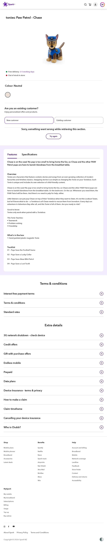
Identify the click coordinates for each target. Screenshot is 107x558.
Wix (39, 480)
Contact (75, 473)
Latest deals (8, 462)
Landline (75, 462)
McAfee (40, 473)
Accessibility (76, 480)
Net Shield (42, 466)
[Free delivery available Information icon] (26, 71)
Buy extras (7, 516)
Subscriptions (9, 501)
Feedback (75, 466)
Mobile (74, 455)
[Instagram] (4, 527)
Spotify (40, 448)
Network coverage (79, 459)
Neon (40, 455)
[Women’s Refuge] (101, 540)
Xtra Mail (41, 470)
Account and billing (79, 448)
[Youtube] (14, 527)
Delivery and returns (79, 477)
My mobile (8, 494)
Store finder (76, 470)
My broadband (9, 498)
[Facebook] (9, 527)
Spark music (42, 459)
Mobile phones (9, 451)
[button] (97, 4)
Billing (6, 505)
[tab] (12, 156)
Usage (6, 509)
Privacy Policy (22, 532)
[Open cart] (90, 4)
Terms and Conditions (40, 532)
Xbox (40, 477)
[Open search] (85, 4)
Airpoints (41, 462)
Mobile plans (8, 448)
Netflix (40, 451)
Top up (6, 512)
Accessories (8, 459)
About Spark (9, 532)
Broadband (8, 455)
